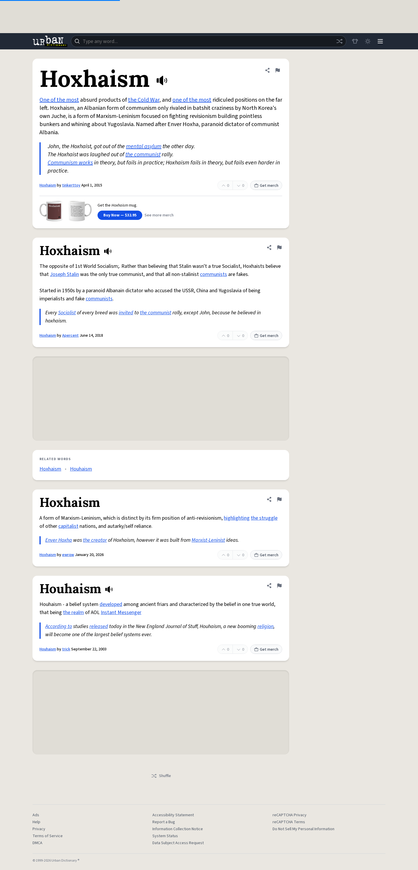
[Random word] (339, 41)
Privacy (39, 829)
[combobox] (208, 41)
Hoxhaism (47, 185)
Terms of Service (48, 836)
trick (66, 649)
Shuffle (161, 776)
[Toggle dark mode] (367, 41)
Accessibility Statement (173, 815)
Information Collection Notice (177, 829)
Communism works (70, 163)
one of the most (191, 100)
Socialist (67, 312)
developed (111, 604)
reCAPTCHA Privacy (290, 815)
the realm (73, 612)
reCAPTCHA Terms (289, 822)
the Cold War (143, 100)
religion (265, 626)
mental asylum (143, 146)
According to (58, 626)
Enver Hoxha (58, 540)
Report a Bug (163, 822)
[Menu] (380, 41)
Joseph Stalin (64, 274)
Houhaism (81, 469)
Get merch (266, 186)
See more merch (159, 215)
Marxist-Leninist (208, 540)
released (98, 626)
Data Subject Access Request (178, 843)
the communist (143, 154)
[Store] (354, 41)
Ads (36, 815)
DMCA (37, 843)
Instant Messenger (121, 612)
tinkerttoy (71, 185)
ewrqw (68, 555)
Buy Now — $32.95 (119, 215)
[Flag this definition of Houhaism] (279, 585)
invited (126, 312)
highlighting (237, 518)
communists (213, 274)
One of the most (59, 100)
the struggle (264, 518)
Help (36, 822)
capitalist (68, 526)
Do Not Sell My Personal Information (303, 829)
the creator (95, 540)
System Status (165, 836)
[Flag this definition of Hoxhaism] (277, 70)
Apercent (70, 335)
